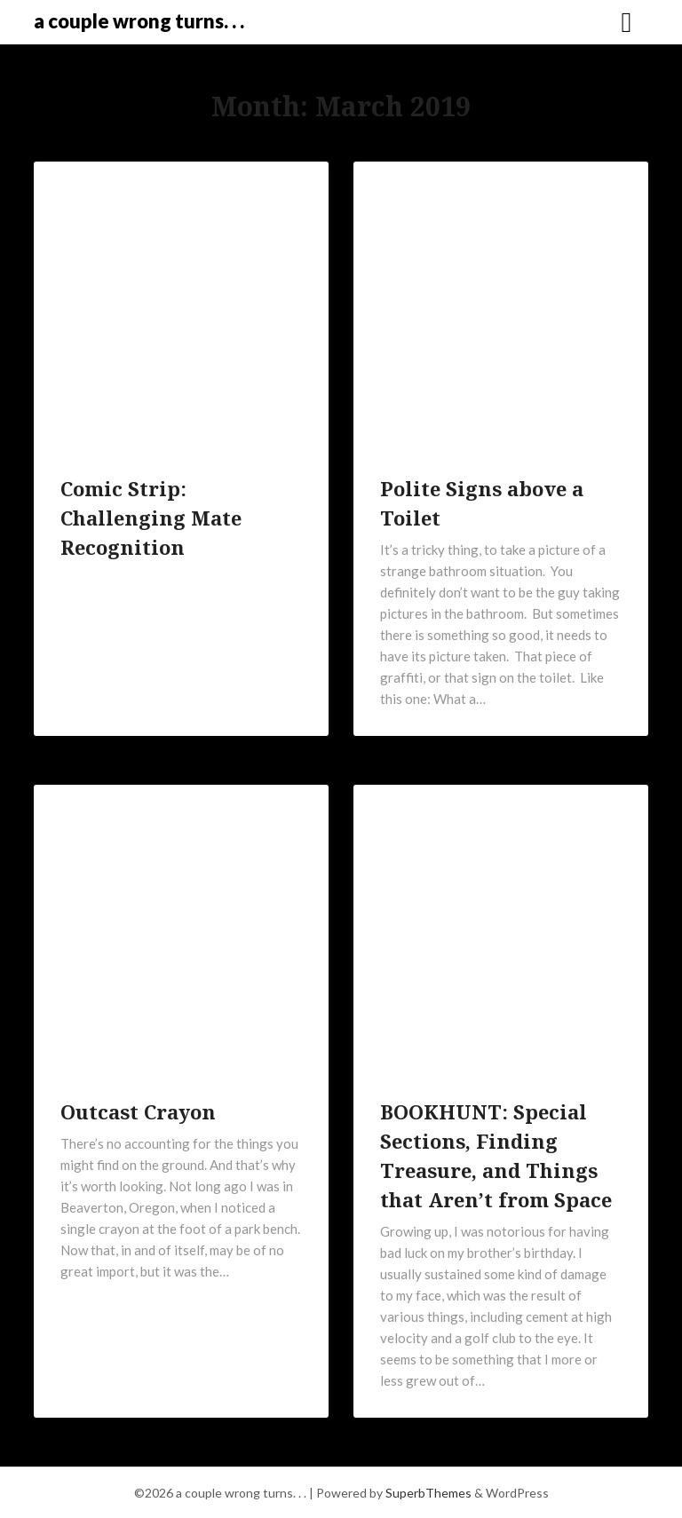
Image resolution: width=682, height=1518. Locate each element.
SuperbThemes (428, 1492)
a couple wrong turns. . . (139, 21)
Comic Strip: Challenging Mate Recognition (151, 517)
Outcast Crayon (138, 1111)
